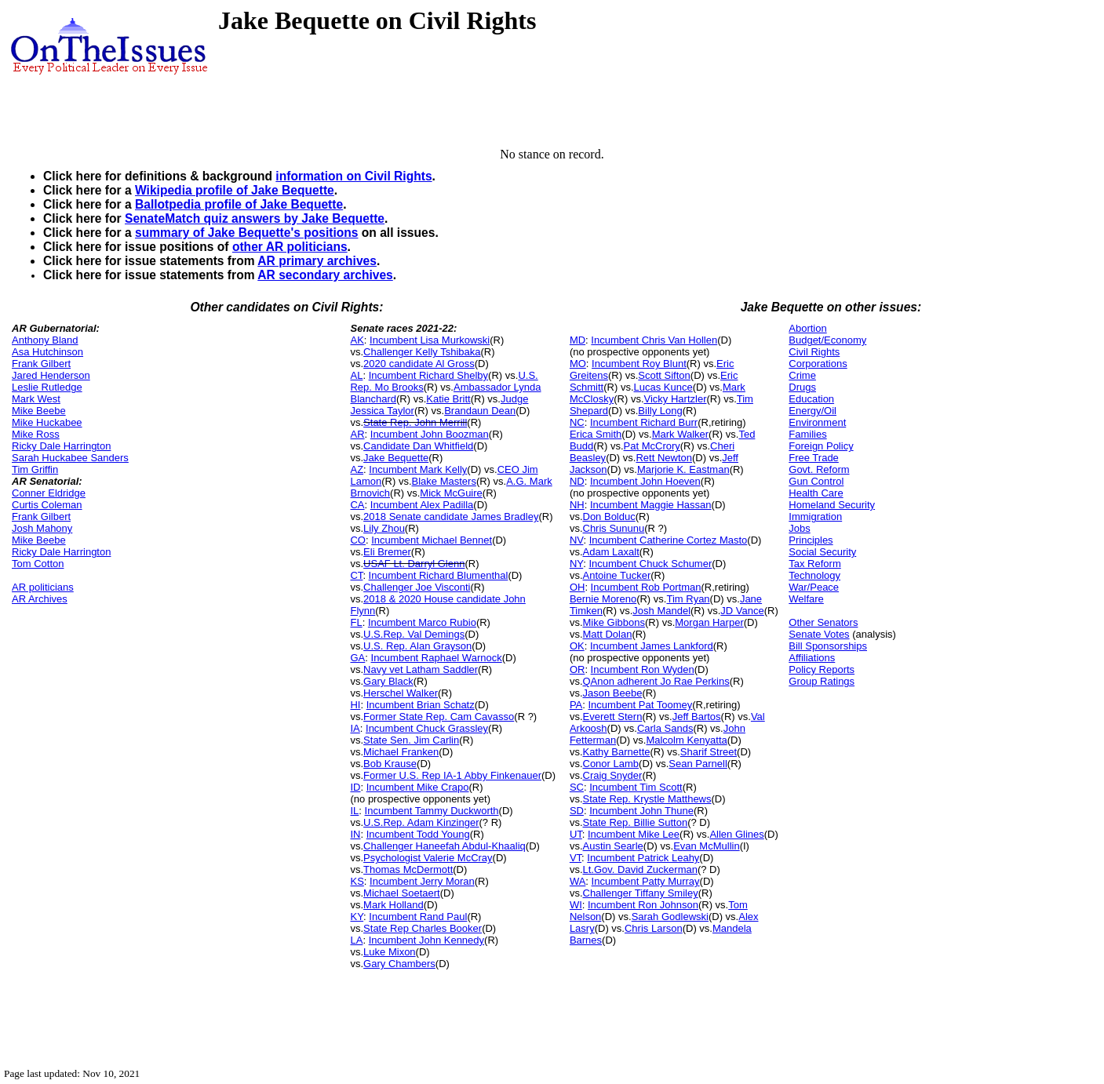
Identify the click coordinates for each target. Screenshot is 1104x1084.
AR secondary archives (324, 275)
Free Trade (814, 458)
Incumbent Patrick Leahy (643, 858)
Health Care (816, 493)
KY (356, 916)
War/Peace (814, 587)
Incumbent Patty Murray (646, 881)
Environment (817, 422)
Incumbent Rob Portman (646, 587)
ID (355, 787)
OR (577, 669)
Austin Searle (613, 846)
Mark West (36, 399)
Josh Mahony (42, 528)
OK (577, 646)
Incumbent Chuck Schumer (650, 563)
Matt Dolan (607, 634)
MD (577, 340)
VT (575, 858)
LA (356, 940)
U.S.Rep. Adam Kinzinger (421, 822)
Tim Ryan (687, 599)
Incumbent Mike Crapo (417, 787)
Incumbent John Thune (641, 811)
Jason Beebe (613, 693)
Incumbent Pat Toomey (640, 705)
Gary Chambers (399, 963)
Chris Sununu (614, 528)
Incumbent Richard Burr (644, 422)
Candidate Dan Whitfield (418, 446)
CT (356, 575)
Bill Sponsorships (828, 646)
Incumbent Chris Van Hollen (654, 340)
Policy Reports (821, 669)
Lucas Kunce (663, 387)
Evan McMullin (706, 846)
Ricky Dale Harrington (61, 446)
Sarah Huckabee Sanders (70, 458)
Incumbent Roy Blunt (639, 363)
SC (577, 787)
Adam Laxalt (611, 552)
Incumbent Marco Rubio (422, 622)
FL (356, 622)
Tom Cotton (38, 563)
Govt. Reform (819, 469)
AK (356, 340)
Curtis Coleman (47, 505)
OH (577, 587)
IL (354, 811)
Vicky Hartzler (675, 399)
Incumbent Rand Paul (418, 916)
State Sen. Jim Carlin (411, 740)
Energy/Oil (812, 411)
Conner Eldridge (49, 493)
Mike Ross (36, 434)
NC (577, 422)
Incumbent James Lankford (651, 646)
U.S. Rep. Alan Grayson (417, 646)
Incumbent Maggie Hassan (651, 505)
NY (576, 563)
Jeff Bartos (696, 716)
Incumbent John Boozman (429, 434)
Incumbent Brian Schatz (420, 705)
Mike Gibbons (614, 622)
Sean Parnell (698, 763)
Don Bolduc (609, 516)
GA (357, 658)
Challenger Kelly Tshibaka (421, 352)
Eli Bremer (387, 552)
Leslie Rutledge (47, 387)
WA (577, 881)
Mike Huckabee (47, 422)
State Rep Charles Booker (422, 928)
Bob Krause (390, 763)
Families (807, 434)
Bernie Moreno (603, 599)
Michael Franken (401, 752)
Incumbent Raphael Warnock (436, 658)
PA (576, 705)
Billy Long (660, 411)
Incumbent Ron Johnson (643, 905)
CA (357, 505)
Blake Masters (444, 481)
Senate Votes (819, 634)
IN (355, 834)
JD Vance (741, 611)
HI (355, 705)
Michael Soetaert (401, 893)
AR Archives (39, 599)
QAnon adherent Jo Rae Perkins (656, 681)
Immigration (815, 516)
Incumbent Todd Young (418, 834)
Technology (814, 575)
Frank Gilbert (41, 363)
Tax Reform (814, 563)
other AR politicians (290, 246)
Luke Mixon (389, 952)
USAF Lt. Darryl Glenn (414, 563)
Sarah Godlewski (670, 916)
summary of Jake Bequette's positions (246, 232)
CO (358, 540)
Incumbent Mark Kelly (418, 469)
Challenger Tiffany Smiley (640, 893)
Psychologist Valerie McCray (427, 858)
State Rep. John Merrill (415, 422)
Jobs (799, 528)
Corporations (818, 363)
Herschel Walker (400, 693)
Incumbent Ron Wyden (642, 669)
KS (356, 881)
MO (578, 363)
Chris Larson (654, 928)
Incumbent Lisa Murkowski (430, 340)
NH (577, 505)
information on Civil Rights (353, 176)
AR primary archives (317, 260)
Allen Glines (736, 834)
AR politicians (43, 587)
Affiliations (812, 658)
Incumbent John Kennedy (426, 940)
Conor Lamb (611, 763)
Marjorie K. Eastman (683, 469)
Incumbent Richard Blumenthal (438, 575)
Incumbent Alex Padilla (422, 505)
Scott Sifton (664, 375)
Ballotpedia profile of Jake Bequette (239, 204)
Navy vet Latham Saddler (420, 669)
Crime (802, 375)
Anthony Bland (45, 340)
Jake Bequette (395, 458)
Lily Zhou (384, 528)
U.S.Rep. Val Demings (414, 634)
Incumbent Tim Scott (636, 787)
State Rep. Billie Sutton (635, 822)
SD (577, 811)
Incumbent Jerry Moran (422, 881)
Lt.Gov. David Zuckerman (640, 869)
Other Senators (823, 622)
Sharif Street (708, 752)
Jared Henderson (51, 375)
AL (356, 375)
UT (576, 834)
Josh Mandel (661, 611)
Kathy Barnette (616, 752)
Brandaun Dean (480, 411)
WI (576, 905)
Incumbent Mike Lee (634, 834)
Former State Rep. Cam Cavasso (438, 716)
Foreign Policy (821, 446)
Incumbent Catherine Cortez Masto (668, 540)
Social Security (822, 552)
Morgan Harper (709, 622)
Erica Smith (595, 434)
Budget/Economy (827, 340)
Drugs (802, 387)
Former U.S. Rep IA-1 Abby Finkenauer (452, 775)
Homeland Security (832, 505)
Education (811, 399)
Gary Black (388, 681)
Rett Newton (664, 458)
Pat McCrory (652, 446)
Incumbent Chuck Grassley (427, 728)
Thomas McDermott (408, 869)
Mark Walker (680, 434)
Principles (811, 540)
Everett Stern (613, 716)
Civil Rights (814, 352)
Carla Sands (665, 728)
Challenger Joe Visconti (416, 587)
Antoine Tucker (617, 575)
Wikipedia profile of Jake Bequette (234, 190)
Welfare (806, 599)
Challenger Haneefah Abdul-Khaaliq (444, 846)
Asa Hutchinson (47, 352)
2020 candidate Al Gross (419, 363)
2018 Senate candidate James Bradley (450, 516)
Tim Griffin (35, 469)
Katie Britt (448, 399)
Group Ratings (821, 681)
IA (354, 728)
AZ (356, 469)
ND (577, 481)
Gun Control (816, 481)
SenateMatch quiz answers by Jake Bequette (254, 218)
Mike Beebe (39, 411)
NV (577, 540)
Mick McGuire (451, 493)
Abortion (807, 328)
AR (357, 434)
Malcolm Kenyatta (686, 740)
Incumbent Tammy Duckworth (432, 811)
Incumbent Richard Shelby (428, 375)
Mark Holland (393, 905)
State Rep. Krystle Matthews (647, 799)
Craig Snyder (613, 775)
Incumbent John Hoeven (645, 481)
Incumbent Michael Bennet (431, 540)
